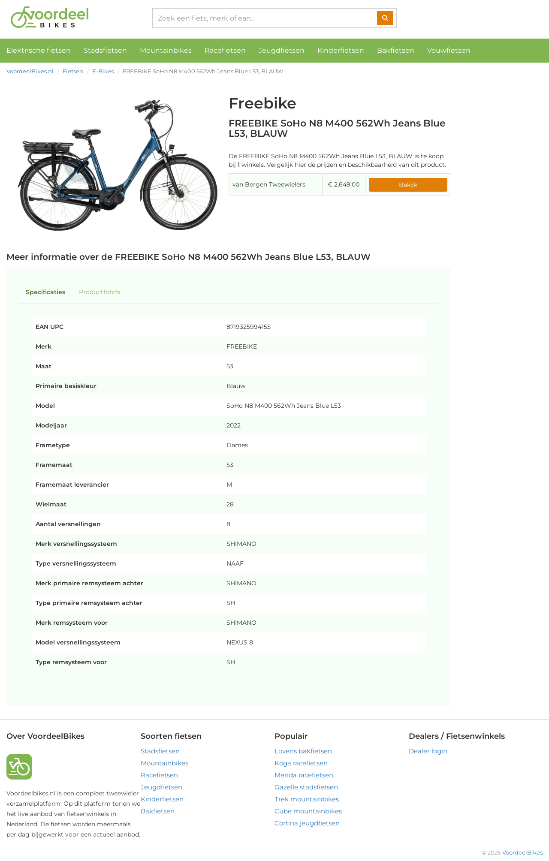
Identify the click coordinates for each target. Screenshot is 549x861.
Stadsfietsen (105, 50)
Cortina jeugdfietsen (307, 823)
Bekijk (408, 185)
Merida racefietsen (303, 775)
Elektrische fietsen (38, 50)
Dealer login (428, 751)
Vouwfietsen (449, 50)
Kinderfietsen (340, 50)
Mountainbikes (166, 50)
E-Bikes (103, 71)
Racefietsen (225, 50)
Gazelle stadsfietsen (306, 787)
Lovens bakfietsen (303, 751)
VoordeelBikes (522, 852)
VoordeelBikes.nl (30, 71)
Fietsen (73, 71)
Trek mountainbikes (306, 799)
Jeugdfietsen (282, 50)
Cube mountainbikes (308, 811)
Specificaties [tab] (45, 292)
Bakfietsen (395, 50)
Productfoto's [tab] (99, 292)
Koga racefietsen (301, 763)
